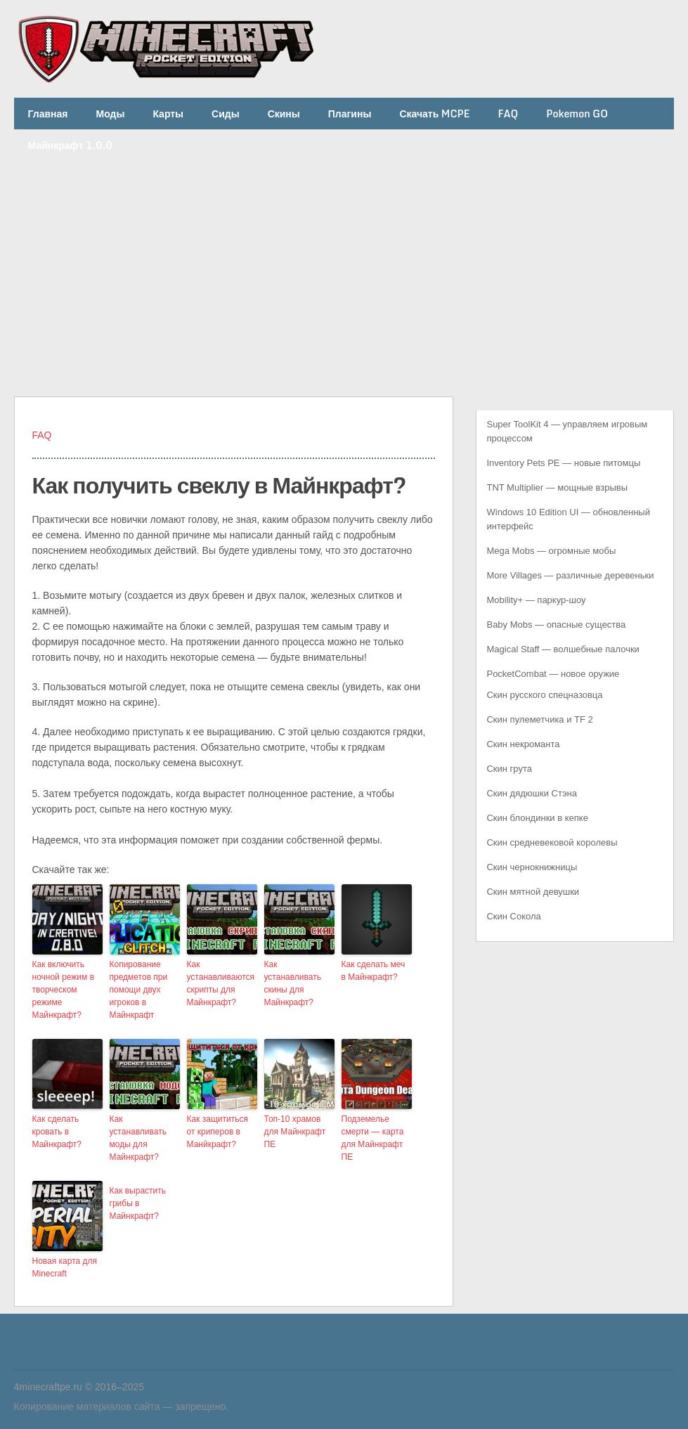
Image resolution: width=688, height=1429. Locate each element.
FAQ (508, 113)
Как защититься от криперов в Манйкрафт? (217, 1131)
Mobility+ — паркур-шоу (535, 600)
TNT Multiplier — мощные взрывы (557, 487)
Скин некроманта (522, 744)
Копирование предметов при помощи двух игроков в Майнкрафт (139, 989)
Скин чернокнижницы (531, 867)
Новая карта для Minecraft (65, 1267)
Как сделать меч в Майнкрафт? (373, 970)
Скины (284, 113)
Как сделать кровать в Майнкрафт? (57, 1131)
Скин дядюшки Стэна (531, 793)
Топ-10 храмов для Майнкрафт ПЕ (295, 1131)
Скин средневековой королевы (551, 842)
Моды (110, 113)
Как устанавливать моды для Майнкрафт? (138, 1138)
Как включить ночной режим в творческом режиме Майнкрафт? (63, 989)
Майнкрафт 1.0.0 (70, 145)
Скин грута (509, 768)
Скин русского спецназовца (544, 695)
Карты (167, 113)
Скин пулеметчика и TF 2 (539, 719)
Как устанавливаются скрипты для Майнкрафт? (221, 983)
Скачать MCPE (434, 113)
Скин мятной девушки (532, 891)
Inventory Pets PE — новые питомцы (563, 463)
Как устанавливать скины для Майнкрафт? (292, 983)
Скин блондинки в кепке (537, 818)
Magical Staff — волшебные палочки (562, 649)
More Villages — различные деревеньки (570, 575)
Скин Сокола (513, 916)
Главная (48, 113)
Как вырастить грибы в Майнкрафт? (138, 1203)
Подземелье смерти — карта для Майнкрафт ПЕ (373, 1138)
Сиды (226, 113)
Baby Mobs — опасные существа (555, 624)
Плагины (350, 113)
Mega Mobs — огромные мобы (551, 550)
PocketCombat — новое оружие (552, 673)
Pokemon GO (577, 113)
